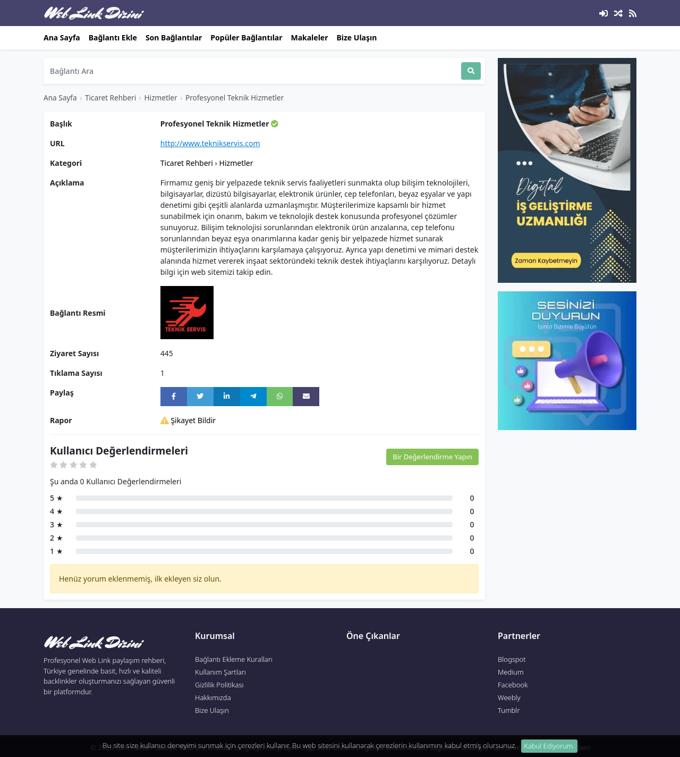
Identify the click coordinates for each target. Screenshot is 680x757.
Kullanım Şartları (220, 672)
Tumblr (509, 710)
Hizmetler (160, 97)
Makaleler (309, 37)
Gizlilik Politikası (219, 684)
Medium (511, 672)
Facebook (513, 684)
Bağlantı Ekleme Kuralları (234, 659)
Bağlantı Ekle (113, 37)
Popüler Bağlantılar (246, 37)
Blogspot (512, 659)
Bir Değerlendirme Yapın (432, 456)
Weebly (509, 697)
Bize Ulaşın (356, 37)
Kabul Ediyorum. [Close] (549, 746)
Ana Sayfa (62, 37)
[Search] (252, 71)
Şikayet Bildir (188, 420)
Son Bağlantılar (174, 37)
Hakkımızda (213, 697)
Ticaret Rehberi (110, 97)
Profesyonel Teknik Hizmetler (234, 97)
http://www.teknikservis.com (210, 143)
